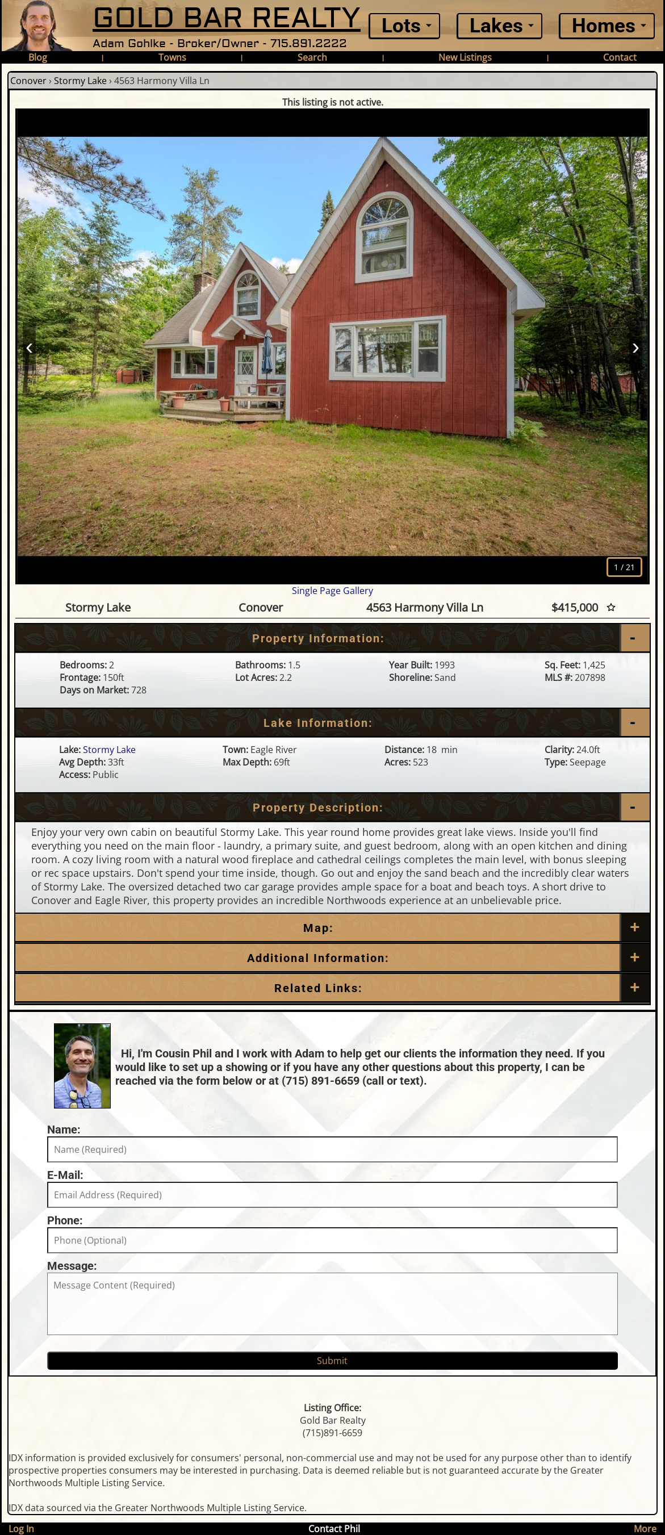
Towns (172, 57)
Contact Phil (334, 1529)
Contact (620, 57)
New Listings (465, 57)
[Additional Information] (332, 958)
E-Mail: (65, 1175)
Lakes (496, 25)
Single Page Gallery (332, 590)
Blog (37, 57)
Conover (28, 80)
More (645, 1529)
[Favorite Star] (611, 607)
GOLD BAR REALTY (227, 18)
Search (312, 57)
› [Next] (635, 345)
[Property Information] (332, 638)
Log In (21, 1529)
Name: (64, 1129)
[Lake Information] (332, 723)
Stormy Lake (80, 80)
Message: (72, 1266)
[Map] (332, 928)
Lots (401, 25)
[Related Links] (332, 988)
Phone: (65, 1220)
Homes (603, 25)
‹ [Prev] (29, 345)
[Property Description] (332, 807)
